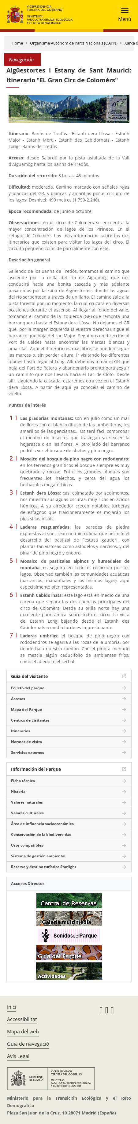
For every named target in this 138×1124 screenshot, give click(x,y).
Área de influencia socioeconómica (42, 823)
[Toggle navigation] (123, 14)
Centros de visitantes (30, 720)
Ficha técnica (23, 780)
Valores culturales (27, 813)
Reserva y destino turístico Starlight (43, 866)
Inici (11, 1007)
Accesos (18, 698)
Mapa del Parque (26, 709)
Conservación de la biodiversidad (41, 834)
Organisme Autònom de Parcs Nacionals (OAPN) (73, 43)
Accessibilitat (22, 1019)
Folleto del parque (27, 688)
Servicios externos (27, 752)
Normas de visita (26, 741)
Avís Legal (18, 1056)
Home (17, 43)
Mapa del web (23, 1031)
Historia (18, 791)
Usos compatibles (27, 845)
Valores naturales (27, 802)
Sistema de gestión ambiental (38, 856)
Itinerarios (20, 731)
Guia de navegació (28, 1043)
